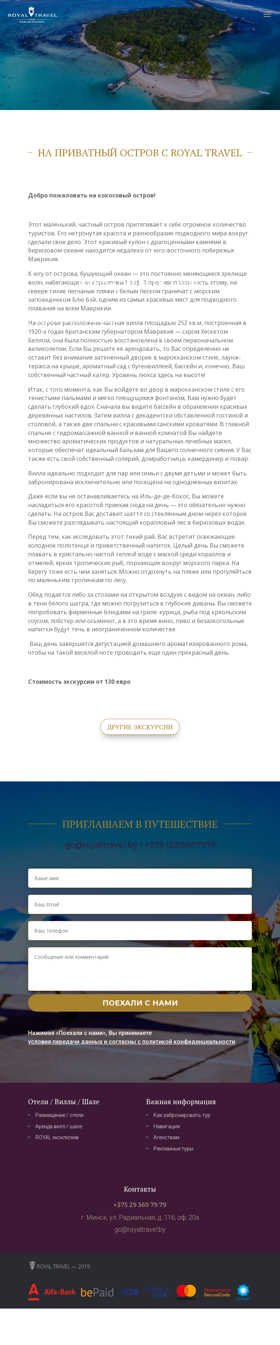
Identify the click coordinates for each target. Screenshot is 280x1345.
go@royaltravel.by (101, 845)
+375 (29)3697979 (180, 845)
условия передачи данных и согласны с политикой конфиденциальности (131, 1041)
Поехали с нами (140, 1003)
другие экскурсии (140, 726)
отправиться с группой (78, 320)
